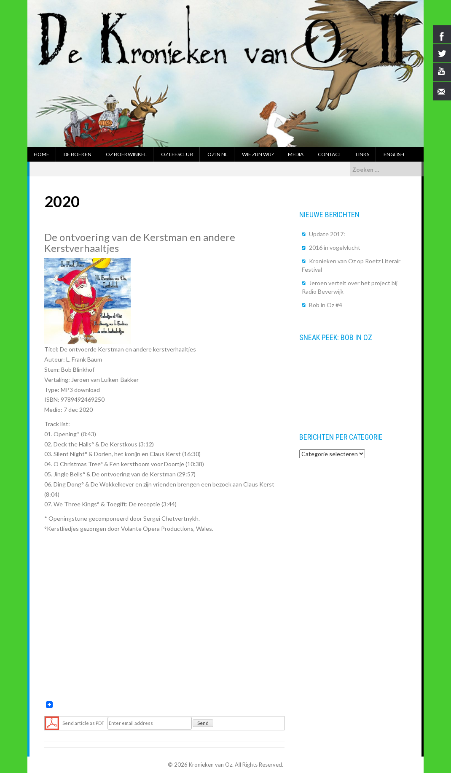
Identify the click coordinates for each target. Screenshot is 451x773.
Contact (329, 154)
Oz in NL (217, 154)
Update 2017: (327, 234)
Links (362, 154)
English (394, 154)
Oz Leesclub (177, 154)
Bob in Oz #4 (325, 304)
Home (41, 154)
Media (295, 154)
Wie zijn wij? (258, 154)
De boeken (77, 154)
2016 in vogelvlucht (334, 247)
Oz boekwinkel (126, 154)
